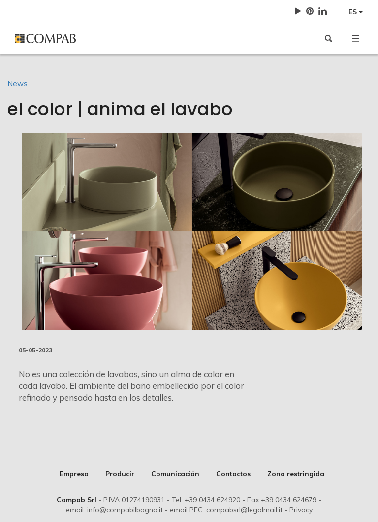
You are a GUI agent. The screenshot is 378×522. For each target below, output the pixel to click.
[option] (192, 231)
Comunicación (175, 473)
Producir (119, 473)
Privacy (301, 509)
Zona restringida (295, 473)
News (17, 83)
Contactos (233, 473)
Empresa (74, 473)
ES (355, 11)
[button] (355, 38)
